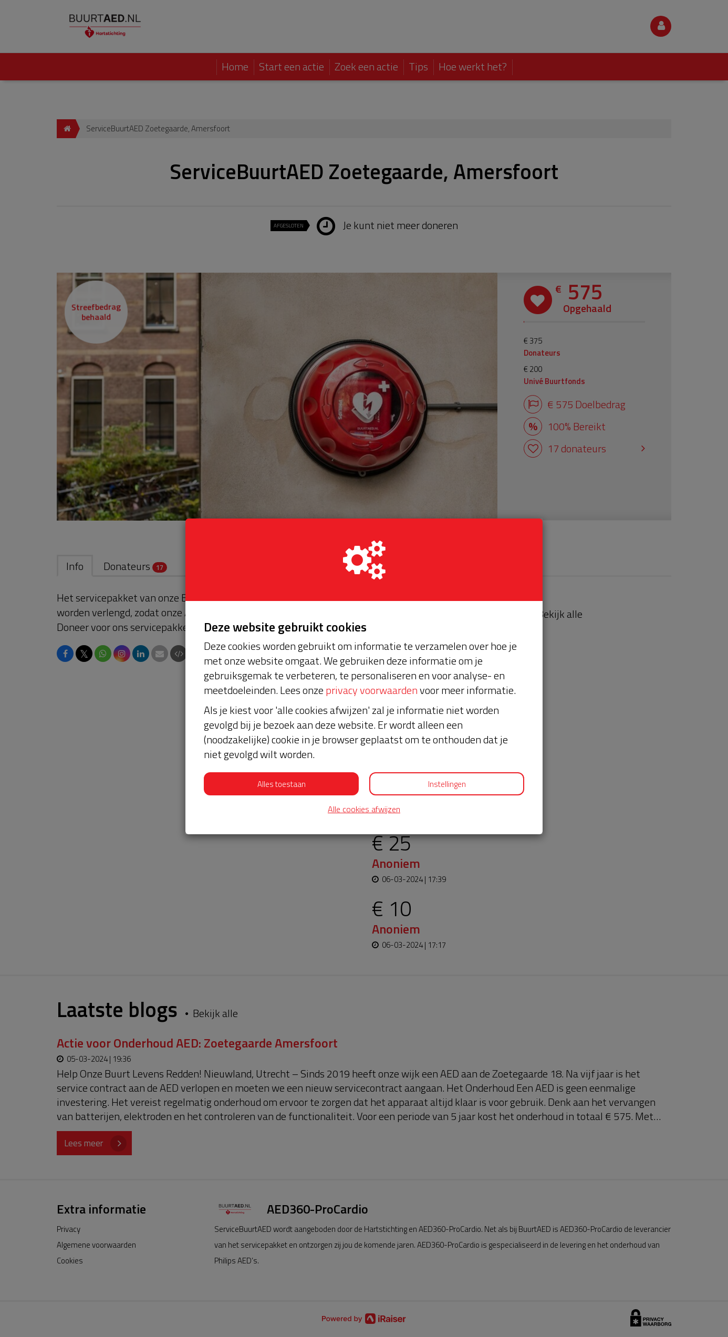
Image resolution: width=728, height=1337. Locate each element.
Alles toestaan (281, 784)
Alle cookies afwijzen (364, 809)
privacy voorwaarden (372, 690)
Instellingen (447, 784)
